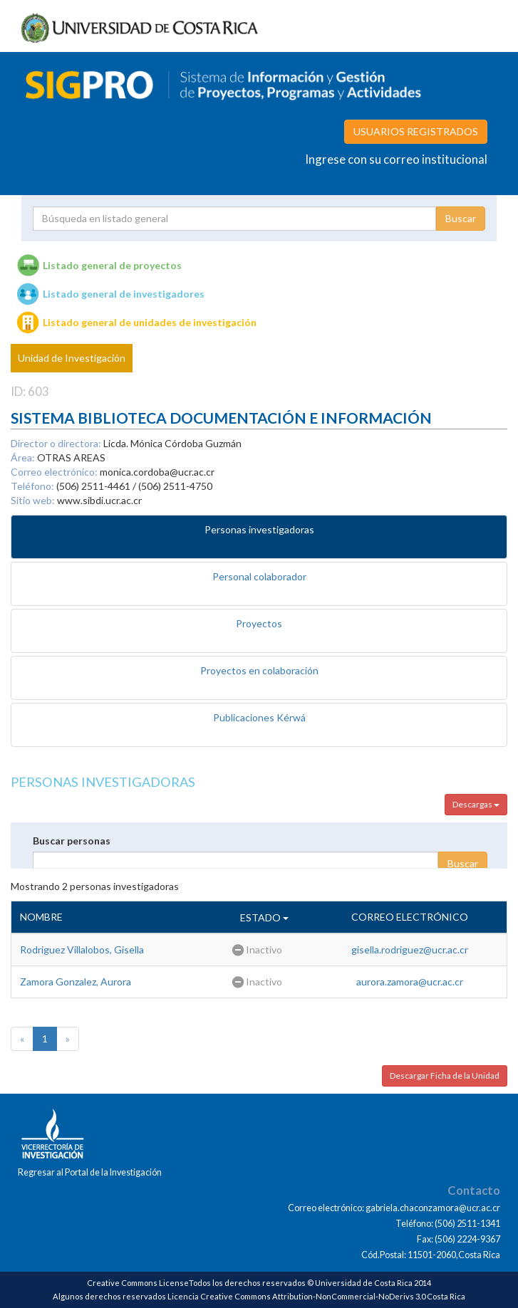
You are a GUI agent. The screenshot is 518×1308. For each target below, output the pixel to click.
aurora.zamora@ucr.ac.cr (409, 981)
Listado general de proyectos (112, 265)
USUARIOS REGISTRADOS (415, 131)
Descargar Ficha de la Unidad (444, 1075)
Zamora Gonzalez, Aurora (75, 981)
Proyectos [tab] (259, 623)
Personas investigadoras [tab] (259, 529)
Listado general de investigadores (123, 294)
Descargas (475, 804)
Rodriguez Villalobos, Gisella (82, 949)
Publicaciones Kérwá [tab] (259, 717)
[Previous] (22, 1039)
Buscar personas (71, 840)
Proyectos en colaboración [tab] (259, 670)
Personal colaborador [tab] (259, 576)
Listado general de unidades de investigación (150, 322)
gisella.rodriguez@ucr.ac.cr (409, 949)
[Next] (67, 1039)
